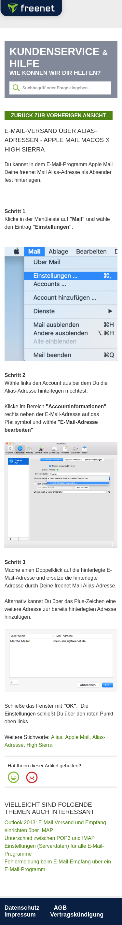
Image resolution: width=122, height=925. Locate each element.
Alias (56, 737)
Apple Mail (77, 737)
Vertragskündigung (76, 914)
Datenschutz (22, 907)
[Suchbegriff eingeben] (60, 87)
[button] (14, 777)
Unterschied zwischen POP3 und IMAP (50, 838)
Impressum (20, 914)
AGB (60, 907)
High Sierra (39, 745)
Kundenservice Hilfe (58, 57)
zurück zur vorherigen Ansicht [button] (58, 115)
